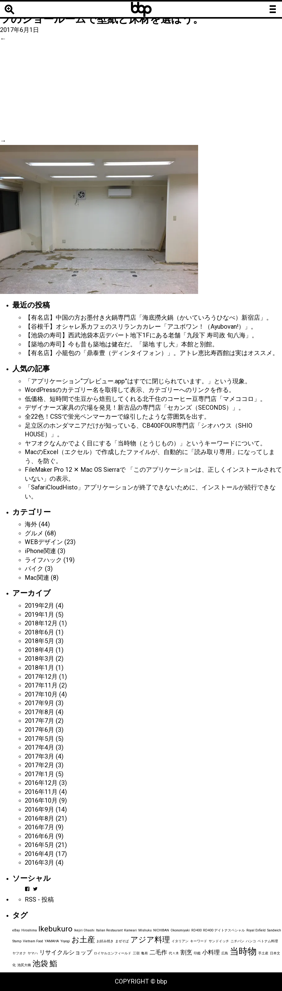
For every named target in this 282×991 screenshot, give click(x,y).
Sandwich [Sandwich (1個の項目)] (274, 930)
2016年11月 (41, 791)
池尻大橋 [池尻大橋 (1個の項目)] (24, 965)
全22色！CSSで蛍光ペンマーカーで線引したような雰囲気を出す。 (117, 416)
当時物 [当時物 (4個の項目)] (243, 951)
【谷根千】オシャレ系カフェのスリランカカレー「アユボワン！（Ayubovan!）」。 (141, 326)
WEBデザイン (44, 542)
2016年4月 (39, 854)
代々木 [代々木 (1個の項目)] (174, 953)
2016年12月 (41, 782)
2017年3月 (39, 756)
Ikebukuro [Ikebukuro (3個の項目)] (55, 928)
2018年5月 (39, 641)
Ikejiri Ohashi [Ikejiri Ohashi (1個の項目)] (84, 930)
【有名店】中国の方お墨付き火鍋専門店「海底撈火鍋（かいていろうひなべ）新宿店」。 (148, 317)
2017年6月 (39, 729)
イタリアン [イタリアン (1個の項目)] (180, 941)
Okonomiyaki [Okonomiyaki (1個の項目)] (180, 930)
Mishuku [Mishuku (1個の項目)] (145, 930)
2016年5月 (39, 845)
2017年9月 (39, 703)
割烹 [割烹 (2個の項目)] (186, 952)
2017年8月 (39, 712)
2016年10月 (41, 800)
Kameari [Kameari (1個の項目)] (130, 930)
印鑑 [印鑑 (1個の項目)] (197, 953)
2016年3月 (39, 862)
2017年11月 (41, 685)
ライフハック (43, 560)
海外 (31, 524)
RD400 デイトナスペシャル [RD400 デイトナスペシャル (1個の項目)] (224, 930)
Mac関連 (37, 577)
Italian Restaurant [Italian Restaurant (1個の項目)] (109, 930)
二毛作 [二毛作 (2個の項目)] (158, 952)
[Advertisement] (141, 89)
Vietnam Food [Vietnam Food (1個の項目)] (33, 941)
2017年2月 (39, 765)
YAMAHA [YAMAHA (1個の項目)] (52, 941)
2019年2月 (39, 605)
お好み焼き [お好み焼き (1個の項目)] (105, 941)
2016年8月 (39, 818)
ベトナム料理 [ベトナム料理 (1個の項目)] (268, 941)
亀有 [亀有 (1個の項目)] (144, 953)
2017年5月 (39, 738)
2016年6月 (39, 836)
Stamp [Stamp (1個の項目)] (16, 941)
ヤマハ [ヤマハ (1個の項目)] (33, 953)
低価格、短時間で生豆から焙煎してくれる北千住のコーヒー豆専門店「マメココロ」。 (145, 399)
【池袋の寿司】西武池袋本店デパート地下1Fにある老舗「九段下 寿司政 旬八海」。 (141, 335)
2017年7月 (39, 720)
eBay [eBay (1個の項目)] (16, 930)
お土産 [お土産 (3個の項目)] (83, 939)
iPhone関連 (40, 551)
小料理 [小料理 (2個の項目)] (211, 952)
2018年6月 (39, 632)
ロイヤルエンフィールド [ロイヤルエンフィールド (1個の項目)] (112, 953)
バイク (34, 568)
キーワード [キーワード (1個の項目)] (198, 941)
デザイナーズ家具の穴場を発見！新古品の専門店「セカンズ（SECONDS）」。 (135, 407)
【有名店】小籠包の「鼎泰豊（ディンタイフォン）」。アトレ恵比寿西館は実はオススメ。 (152, 353)
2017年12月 (41, 676)
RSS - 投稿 (39, 899)
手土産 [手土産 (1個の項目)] (263, 953)
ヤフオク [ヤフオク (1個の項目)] (19, 953)
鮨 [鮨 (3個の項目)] (53, 963)
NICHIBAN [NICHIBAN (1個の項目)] (161, 930)
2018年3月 (39, 658)
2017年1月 (39, 774)
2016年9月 (39, 809)
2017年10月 (41, 694)
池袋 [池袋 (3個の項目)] (40, 963)
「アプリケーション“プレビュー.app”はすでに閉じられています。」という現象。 (138, 381)
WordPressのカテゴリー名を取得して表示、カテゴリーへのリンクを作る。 (130, 390)
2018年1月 (39, 667)
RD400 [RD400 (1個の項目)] (196, 930)
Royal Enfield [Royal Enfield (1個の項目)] (256, 930)
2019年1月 (39, 614)
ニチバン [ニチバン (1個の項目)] (237, 941)
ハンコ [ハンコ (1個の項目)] (251, 941)
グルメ (34, 533)
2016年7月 (39, 827)
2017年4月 (39, 747)
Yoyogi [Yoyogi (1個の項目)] (65, 941)
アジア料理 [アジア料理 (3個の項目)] (150, 939)
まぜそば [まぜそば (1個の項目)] (122, 941)
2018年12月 (41, 623)
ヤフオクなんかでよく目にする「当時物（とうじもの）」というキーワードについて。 (145, 443)
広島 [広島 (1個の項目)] (224, 953)
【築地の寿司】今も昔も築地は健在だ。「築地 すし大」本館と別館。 (121, 344)
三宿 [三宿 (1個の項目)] (136, 953)
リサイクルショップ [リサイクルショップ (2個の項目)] (65, 952)
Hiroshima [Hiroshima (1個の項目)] (29, 930)
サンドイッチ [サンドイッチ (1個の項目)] (219, 941)
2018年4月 (39, 650)
